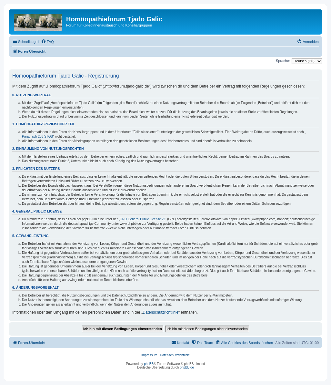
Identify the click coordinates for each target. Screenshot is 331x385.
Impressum (149, 355)
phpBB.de (187, 367)
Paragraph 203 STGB (37, 136)
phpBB (149, 364)
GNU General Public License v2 (142, 219)
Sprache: (283, 61)
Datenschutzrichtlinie (160, 312)
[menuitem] (47, 42)
